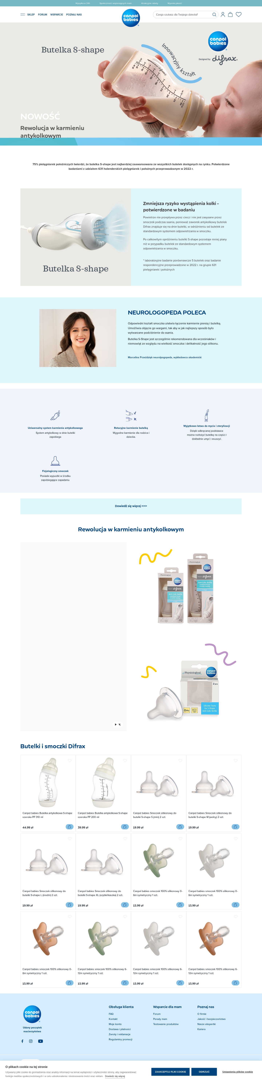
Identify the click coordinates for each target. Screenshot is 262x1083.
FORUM (42, 14)
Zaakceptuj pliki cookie (170, 1072)
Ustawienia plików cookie (237, 1071)
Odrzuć (204, 1071)
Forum (156, 1014)
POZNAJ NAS (74, 14)
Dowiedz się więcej (115, 1076)
